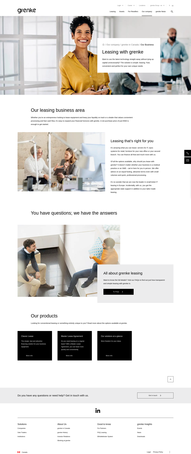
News (139, 432)
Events (139, 428)
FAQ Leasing (101, 432)
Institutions (21, 436)
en (172, 5)
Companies (22, 428)
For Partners (101, 428)
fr (169, 5)
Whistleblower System (105, 436)
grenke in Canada (130, 44)
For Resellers (133, 11)
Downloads (141, 436)
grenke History (62, 432)
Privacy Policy (158, 452)
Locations (142, 5)
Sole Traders (22, 432)
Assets (121, 11)
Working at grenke (63, 440)
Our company (147, 11)
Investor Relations (63, 436)
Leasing (113, 11)
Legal (149, 452)
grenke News (161, 11)
